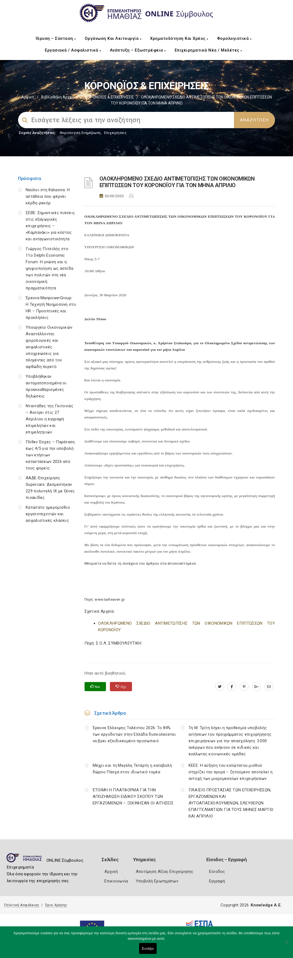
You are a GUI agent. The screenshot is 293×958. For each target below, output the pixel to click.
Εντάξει (148, 949)
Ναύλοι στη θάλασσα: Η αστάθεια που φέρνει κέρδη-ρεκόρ (48, 196)
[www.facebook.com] (232, 686)
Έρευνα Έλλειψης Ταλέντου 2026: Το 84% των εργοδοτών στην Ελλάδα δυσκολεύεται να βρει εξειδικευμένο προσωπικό (134, 734)
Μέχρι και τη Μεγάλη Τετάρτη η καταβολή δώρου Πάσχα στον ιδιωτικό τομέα (132, 768)
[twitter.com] (219, 686)
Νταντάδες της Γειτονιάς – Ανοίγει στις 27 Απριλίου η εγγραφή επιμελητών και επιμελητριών (49, 419)
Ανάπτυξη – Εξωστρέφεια (138, 50)
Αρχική (27, 97)
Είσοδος (217, 871)
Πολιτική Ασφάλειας (21, 905)
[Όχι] (286, 944)
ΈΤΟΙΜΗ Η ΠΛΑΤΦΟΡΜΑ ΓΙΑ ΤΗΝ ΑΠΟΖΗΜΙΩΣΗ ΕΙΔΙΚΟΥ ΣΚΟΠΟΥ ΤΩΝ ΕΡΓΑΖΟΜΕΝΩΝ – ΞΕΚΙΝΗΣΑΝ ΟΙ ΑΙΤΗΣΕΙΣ (133, 797)
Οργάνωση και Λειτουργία (113, 38)
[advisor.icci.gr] (269, 686)
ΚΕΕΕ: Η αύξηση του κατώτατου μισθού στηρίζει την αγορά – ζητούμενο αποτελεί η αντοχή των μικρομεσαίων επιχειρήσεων (231, 772)
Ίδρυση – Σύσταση (56, 38)
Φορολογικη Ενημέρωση (80, 133)
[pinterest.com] (244, 686)
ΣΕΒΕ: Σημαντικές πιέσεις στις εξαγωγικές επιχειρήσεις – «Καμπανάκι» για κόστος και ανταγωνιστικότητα (50, 225)
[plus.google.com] (256, 686)
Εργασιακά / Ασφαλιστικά (73, 50)
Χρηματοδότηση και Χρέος (179, 38)
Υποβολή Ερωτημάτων (157, 881)
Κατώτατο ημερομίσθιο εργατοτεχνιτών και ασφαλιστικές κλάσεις (48, 514)
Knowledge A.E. (266, 905)
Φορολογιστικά (234, 38)
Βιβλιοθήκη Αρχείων (59, 97)
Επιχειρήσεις (115, 133)
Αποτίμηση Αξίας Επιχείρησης (165, 871)
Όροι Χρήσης (56, 905)
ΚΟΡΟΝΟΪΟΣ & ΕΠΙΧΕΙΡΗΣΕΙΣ (109, 97)
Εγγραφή (217, 881)
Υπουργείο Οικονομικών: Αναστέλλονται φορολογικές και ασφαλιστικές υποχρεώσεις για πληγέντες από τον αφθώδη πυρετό (49, 347)
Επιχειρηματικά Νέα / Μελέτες (208, 50)
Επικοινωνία (116, 881)
